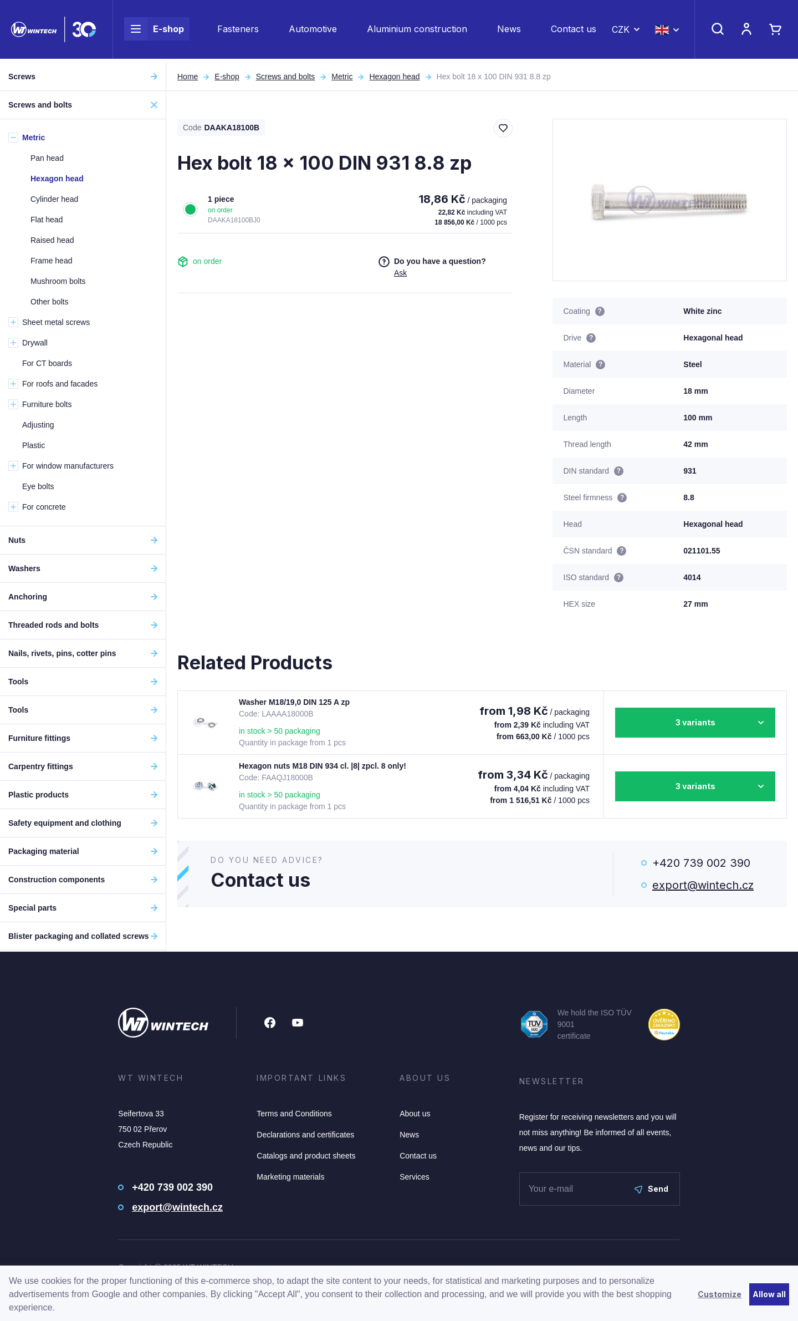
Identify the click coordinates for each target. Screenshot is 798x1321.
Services (414, 1176)
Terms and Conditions (294, 1113)
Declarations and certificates (305, 1134)
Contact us (573, 31)
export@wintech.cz (703, 885)
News (509, 31)
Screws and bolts (285, 76)
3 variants (695, 722)
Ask (400, 272)
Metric (341, 76)
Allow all (769, 1294)
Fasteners (238, 31)
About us (415, 1113)
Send (651, 1188)
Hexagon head (394, 76)
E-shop (154, 31)
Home (187, 76)
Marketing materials (290, 1176)
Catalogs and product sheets (306, 1155)
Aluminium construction (417, 31)
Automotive (313, 31)
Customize (719, 1294)
